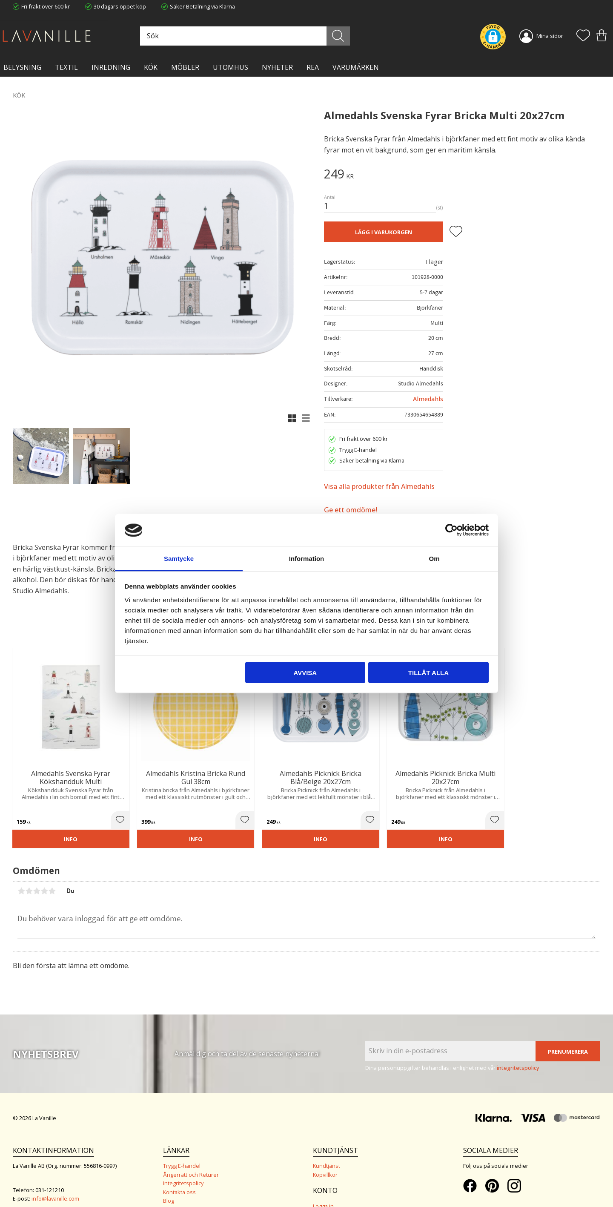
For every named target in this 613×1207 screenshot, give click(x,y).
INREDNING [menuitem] (111, 67)
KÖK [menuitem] (151, 67)
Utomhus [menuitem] (230, 67)
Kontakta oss (179, 1166)
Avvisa (305, 672)
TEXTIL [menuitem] (66, 67)
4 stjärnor (44, 865)
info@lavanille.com (55, 1173)
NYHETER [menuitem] (277, 67)
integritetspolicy (518, 1042)
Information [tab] (306, 558)
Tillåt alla (428, 672)
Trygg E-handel (182, 1140)
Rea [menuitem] (312, 67)
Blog (168, 1175)
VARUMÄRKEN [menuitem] (355, 67)
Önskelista (326, 1189)
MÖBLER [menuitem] (185, 67)
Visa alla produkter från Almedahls (379, 486)
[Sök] (343, 36)
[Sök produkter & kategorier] (254, 36)
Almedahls (428, 399)
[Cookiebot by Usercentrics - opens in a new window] (451, 530)
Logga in (323, 1180)
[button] (583, 36)
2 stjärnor (29, 865)
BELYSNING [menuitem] (22, 67)
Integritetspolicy (183, 1157)
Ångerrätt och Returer (191, 1149)
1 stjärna (21, 865)
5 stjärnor (52, 865)
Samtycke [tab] (179, 558)
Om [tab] (434, 558)
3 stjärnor (36, 865)
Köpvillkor (325, 1149)
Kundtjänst (326, 1140)
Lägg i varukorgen (383, 232)
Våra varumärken (184, 1183)
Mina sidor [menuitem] (549, 36)
